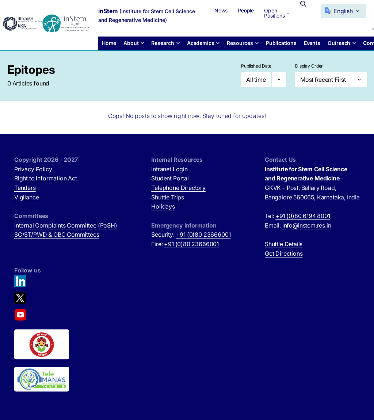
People (246, 10)
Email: (298, 225)
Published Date (256, 66)
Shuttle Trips (167, 197)
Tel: (297, 215)
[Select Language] (343, 11)
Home (109, 43)
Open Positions (274, 13)
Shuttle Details (283, 244)
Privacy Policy (33, 169)
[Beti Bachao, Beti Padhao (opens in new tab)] (41, 344)
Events (312, 43)
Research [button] (162, 43)
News (221, 10)
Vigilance (26, 197)
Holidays (163, 206)
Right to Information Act (45, 178)
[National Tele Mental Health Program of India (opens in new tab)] (41, 379)
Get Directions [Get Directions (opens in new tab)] (284, 253)
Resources (240, 43)
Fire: (185, 244)
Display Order (309, 66)
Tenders (25, 187)
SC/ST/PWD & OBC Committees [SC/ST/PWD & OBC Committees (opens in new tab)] (56, 234)
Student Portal (170, 178)
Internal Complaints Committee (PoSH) (65, 225)
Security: (190, 234)
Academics (200, 43)
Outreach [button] (339, 43)
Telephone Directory (178, 187)
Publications (281, 43)
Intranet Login (169, 169)
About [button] (130, 43)
